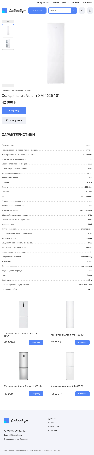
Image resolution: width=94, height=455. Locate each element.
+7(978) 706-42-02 (43, 3)
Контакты (76, 3)
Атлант (28, 90)
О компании (87, 3)
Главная (56, 3)
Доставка (66, 3)
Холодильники (17, 90)
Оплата (51, 423)
